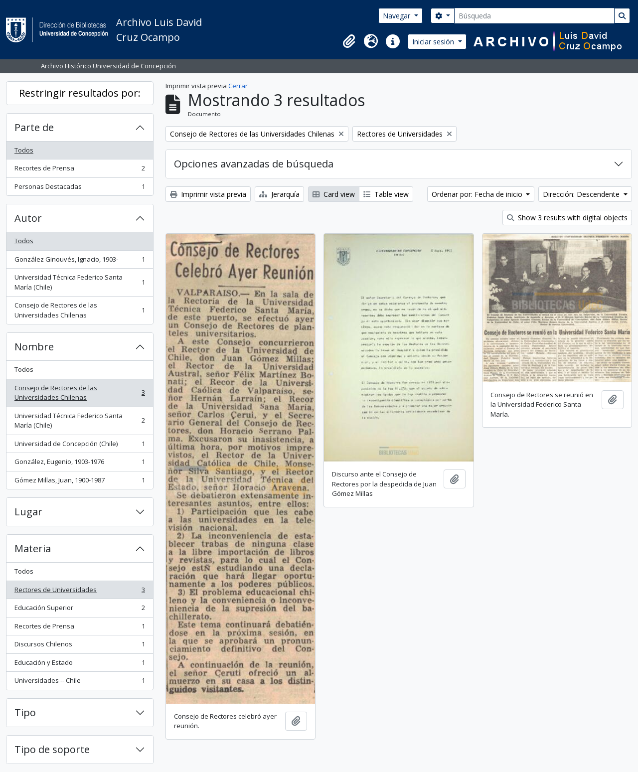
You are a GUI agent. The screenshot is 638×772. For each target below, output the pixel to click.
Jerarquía (279, 194)
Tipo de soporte (52, 749)
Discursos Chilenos (79, 646)
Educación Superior (79, 610)
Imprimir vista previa (208, 194)
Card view (334, 194)
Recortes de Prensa (79, 170)
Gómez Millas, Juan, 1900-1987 (79, 482)
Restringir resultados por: (80, 93)
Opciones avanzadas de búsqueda (253, 163)
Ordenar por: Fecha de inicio (478, 194)
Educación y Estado (79, 664)
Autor (28, 218)
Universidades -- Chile (79, 682)
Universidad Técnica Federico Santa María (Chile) (79, 282)
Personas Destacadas (79, 188)
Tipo (25, 712)
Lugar (28, 511)
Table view (386, 194)
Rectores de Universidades (79, 592)
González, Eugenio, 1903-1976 (79, 463)
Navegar (397, 15)
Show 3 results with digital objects (567, 217)
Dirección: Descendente (582, 194)
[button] (349, 41)
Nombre (34, 346)
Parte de (34, 127)
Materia (32, 548)
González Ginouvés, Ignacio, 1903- (79, 261)
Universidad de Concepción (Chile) (79, 446)
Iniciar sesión (434, 41)
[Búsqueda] (534, 15)
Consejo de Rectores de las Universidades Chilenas (79, 310)
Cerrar (238, 85)
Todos (23, 150)
